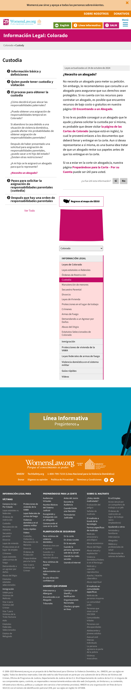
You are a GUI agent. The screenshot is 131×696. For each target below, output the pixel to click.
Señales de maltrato (92, 513)
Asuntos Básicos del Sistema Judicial (50, 507)
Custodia (66, 280)
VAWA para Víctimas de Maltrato (8, 595)
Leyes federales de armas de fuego (81, 356)
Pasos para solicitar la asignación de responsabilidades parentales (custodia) (30, 186)
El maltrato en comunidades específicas (93, 589)
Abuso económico (95, 543)
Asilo (5, 620)
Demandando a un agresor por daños (10, 569)
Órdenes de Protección (28, 553)
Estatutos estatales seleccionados (9, 582)
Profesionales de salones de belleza (116, 555)
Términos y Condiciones (89, 479)
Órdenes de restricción (8, 518)
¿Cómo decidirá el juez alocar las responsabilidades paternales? (29, 103)
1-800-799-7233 (56, 474)
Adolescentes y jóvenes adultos (94, 632)
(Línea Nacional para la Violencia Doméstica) (90, 474)
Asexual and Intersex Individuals (92, 640)
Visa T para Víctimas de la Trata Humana (9, 614)
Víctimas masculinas (92, 657)
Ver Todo (29, 211)
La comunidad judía (93, 603)
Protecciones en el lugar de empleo (11, 548)
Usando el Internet (72, 562)
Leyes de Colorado (72, 264)
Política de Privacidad (62, 479)
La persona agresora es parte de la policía (95, 649)
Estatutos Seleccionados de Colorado (76, 333)
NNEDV (20, 474)
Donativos (121, 14)
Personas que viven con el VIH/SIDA (93, 611)
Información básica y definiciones (24, 73)
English (62, 25)
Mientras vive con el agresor (51, 547)
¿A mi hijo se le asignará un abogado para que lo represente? (31, 165)
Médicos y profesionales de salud (115, 547)
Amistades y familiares (113, 532)
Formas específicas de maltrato (95, 529)
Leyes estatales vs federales (76, 270)
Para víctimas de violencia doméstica (50, 539)
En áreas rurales (71, 539)
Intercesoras (114, 536)
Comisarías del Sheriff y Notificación (70, 593)
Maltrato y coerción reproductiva (93, 569)
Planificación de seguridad (59, 531)
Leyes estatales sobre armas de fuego (10, 559)
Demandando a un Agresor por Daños (78, 320)
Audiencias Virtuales (48, 500)
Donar (21, 479)
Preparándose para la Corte (29, 560)
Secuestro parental (7, 535)
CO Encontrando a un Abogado (92, 109)
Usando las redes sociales (71, 558)
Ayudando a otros (116, 526)
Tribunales (48, 603)
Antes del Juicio (71, 498)
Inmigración (68, 341)
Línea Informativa (89, 25)
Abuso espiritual (94, 582)
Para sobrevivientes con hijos (51, 571)
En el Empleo (114, 498)
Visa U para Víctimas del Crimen (8, 604)
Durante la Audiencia (69, 503)
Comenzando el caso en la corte (50, 525)
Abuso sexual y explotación (93, 552)
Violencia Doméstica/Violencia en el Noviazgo (95, 559)
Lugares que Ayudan (55, 586)
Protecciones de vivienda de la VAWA (78, 349)
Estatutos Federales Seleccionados (9, 627)
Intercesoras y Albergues (49, 592)
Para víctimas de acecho (50, 563)
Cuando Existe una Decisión (70, 510)
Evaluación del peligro (93, 506)
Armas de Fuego (70, 314)
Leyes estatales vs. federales (11, 512)
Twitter (112, 480)
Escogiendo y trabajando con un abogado (50, 517)
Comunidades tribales (93, 619)
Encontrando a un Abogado (51, 598)
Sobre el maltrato (98, 494)
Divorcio (66, 294)
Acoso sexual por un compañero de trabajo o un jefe (116, 504)
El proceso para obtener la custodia (27, 94)
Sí (116, 181)
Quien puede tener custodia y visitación (30, 84)
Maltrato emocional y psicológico (92, 536)
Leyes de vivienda (10, 543)
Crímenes (67, 309)
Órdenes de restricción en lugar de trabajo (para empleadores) (115, 517)
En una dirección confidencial (51, 579)
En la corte (69, 536)
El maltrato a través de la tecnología (93, 521)
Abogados (113, 540)
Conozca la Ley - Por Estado (10, 505)
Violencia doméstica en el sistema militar (80, 363)
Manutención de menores (75, 285)
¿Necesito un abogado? (24, 173)
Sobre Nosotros (96, 14)
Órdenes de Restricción (74, 275)
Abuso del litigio (70, 327)
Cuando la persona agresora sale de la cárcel (72, 549)
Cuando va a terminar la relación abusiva (50, 555)
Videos (65, 376)
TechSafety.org (36, 474)
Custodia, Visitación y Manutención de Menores (30, 540)
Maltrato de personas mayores (95, 597)
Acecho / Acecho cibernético (94, 577)
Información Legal (74, 258)
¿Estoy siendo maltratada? (93, 500)
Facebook (106, 480)
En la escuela (70, 543)
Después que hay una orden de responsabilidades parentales (31, 200)
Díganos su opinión (38, 479)
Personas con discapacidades (94, 626)
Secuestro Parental (72, 289)
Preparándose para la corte (60, 494)
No (123, 181)
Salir (113, 25)
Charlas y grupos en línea (71, 608)
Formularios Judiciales (69, 516)
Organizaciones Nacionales (71, 601)
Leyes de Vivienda (71, 299)
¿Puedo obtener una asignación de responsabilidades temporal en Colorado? (30, 115)
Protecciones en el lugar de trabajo (80, 304)
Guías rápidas (69, 371)
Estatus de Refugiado (7, 635)
